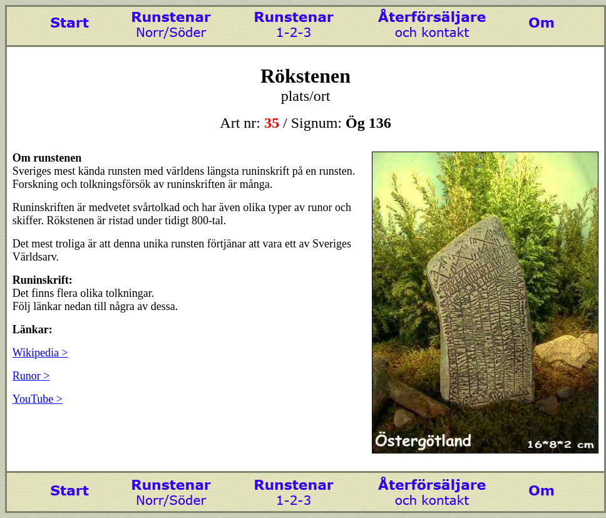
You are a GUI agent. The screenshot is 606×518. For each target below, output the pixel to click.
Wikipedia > (40, 352)
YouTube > (38, 399)
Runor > (31, 376)
